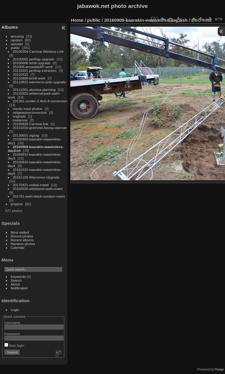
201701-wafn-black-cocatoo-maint (39, 196)
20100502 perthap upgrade (33, 59)
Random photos (23, 244)
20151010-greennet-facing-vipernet (40, 128)
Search (16, 280)
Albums (9, 27)
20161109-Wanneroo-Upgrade (36, 177)
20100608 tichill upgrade (31, 63)
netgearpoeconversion (30, 112)
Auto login (14, 345)
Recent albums (22, 240)
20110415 (20, 74)
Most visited (20, 232)
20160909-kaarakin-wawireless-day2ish (146, 20)
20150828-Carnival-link (30, 124)
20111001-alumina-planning (34, 89)
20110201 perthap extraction (35, 70)
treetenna (20, 120)
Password (12, 334)
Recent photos (22, 236)
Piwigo (219, 369)
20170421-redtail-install (31, 185)
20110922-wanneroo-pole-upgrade (39, 82)
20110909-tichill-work (29, 78)
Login (15, 310)
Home (77, 20)
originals (19, 116)
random (17, 40)
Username (12, 322)
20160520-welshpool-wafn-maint (38, 189)
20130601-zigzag (26, 135)
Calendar (18, 247)
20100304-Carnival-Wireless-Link (38, 51)
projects (17, 204)
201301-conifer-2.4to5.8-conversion (40, 101)
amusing (17, 36)
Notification (19, 288)
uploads (17, 44)
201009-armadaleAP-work (33, 67)
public (15, 48)
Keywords (18, 276)
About (15, 284)
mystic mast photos (27, 108)
